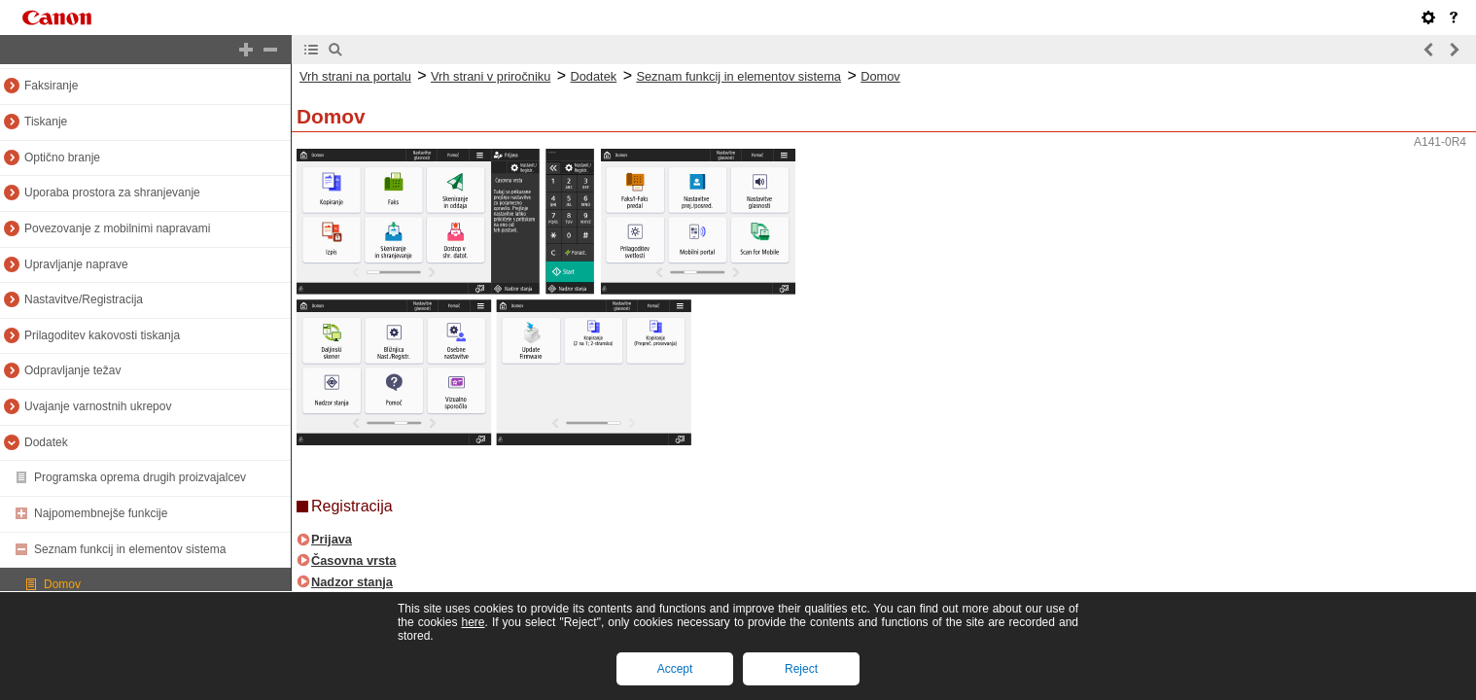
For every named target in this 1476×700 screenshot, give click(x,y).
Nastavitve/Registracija (83, 299)
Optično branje (62, 157)
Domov (62, 584)
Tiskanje (45, 121)
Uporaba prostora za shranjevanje (112, 192)
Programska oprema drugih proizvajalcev (140, 477)
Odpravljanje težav (72, 370)
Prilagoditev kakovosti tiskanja (102, 335)
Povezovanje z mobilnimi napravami (117, 228)
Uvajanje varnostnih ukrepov (97, 406)
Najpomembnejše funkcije (100, 513)
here (472, 622)
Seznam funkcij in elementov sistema (130, 549)
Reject (801, 669)
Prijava (331, 539)
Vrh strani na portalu (355, 76)
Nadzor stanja (352, 582)
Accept (675, 669)
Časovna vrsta (354, 560)
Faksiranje (51, 85)
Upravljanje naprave (76, 264)
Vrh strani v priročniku (490, 76)
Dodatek (46, 442)
